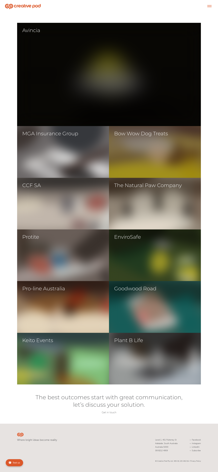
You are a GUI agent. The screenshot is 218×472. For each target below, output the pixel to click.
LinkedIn (194, 447)
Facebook (195, 440)
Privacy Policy (195, 461)
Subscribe (195, 450)
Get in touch (109, 412)
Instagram (195, 443)
